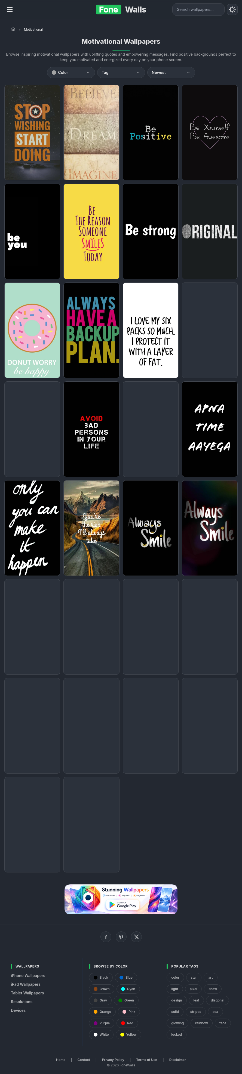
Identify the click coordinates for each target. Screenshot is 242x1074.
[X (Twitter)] (136, 936)
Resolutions (21, 1001)
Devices (18, 1010)
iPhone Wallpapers (28, 975)
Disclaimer (177, 1060)
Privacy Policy (113, 1060)
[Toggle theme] (232, 9)
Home (60, 1060)
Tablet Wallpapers (27, 993)
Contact (84, 1060)
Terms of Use (146, 1060)
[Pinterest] (121, 936)
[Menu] (9, 9)
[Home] (13, 29)
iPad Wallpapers (26, 984)
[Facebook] (105, 936)
